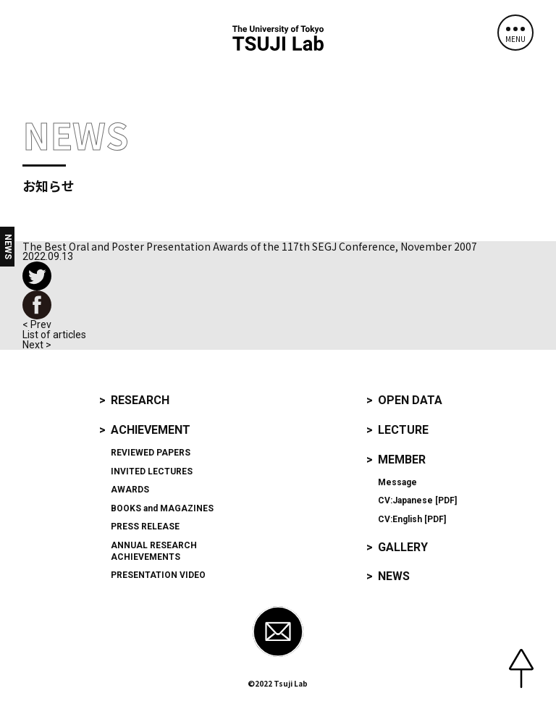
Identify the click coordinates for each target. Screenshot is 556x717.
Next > (36, 345)
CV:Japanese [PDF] (417, 500)
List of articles (54, 334)
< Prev (36, 324)
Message (397, 482)
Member (402, 459)
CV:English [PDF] (412, 519)
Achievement (150, 430)
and (162, 508)
